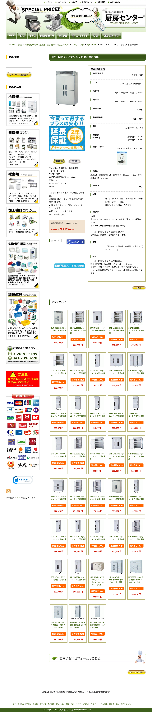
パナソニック (77, 44)
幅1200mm (92, 44)
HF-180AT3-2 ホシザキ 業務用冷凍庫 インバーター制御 (116, 579)
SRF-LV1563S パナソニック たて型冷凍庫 (97, 456)
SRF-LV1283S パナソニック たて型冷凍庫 (116, 330)
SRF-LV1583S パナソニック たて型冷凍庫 (136, 456)
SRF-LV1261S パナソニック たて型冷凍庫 (136, 330)
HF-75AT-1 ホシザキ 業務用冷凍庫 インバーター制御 (78, 624)
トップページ (15, 704)
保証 (57, 704)
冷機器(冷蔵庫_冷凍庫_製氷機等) (40, 44)
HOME (12, 44)
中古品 (28, 704)
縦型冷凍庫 (63, 44)
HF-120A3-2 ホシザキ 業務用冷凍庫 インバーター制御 (58, 624)
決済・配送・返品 (67, 704)
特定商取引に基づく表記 (110, 704)
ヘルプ (78, 704)
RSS (18, 497)
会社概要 (86, 704)
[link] (22, 481)
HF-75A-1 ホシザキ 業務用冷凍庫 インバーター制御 (97, 624)
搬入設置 (51, 704)
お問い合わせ (126, 704)
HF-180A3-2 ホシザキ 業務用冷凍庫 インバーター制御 (135, 579)
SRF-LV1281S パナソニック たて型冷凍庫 (58, 373)
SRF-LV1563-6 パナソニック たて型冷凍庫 (116, 456)
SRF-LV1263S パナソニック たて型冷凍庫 (78, 330)
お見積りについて (39, 704)
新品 (20, 44)
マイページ (95, 704)
